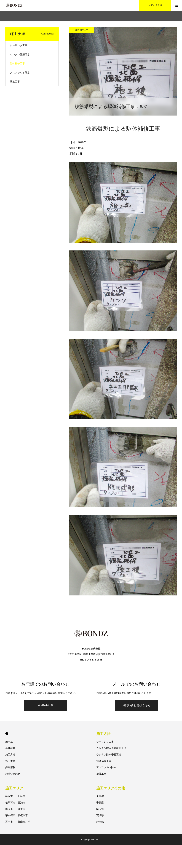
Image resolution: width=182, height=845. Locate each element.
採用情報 (10, 767)
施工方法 (10, 754)
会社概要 (10, 748)
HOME (6, 733)
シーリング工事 (18, 45)
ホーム (9, 741)
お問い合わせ (12, 773)
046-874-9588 (45, 705)
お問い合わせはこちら (136, 705)
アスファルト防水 (20, 72)
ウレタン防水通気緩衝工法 (111, 748)
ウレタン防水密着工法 (108, 754)
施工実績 (10, 761)
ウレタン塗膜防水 (20, 54)
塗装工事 (15, 81)
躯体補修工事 (81, 29)
